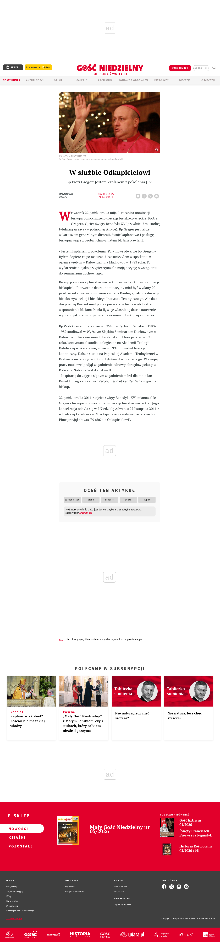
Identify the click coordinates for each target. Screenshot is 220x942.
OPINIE (58, 80)
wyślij (157, 195)
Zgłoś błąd (14, 918)
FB (145, 195)
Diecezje (184, 80)
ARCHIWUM (105, 80)
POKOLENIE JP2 (134, 639)
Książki (16, 837)
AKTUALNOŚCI (35, 80)
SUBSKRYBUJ (180, 68)
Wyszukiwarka (214, 67)
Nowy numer (11, 80)
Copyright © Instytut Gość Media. (176, 918)
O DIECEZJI (208, 80)
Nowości (16, 828)
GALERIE (81, 80)
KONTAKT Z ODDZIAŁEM (133, 80)
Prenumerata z (38, 67)
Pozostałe (16, 846)
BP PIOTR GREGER (75, 639)
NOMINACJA (120, 639)
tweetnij (151, 195)
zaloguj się (201, 68)
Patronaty (161, 80)
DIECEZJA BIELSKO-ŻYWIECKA (99, 639)
